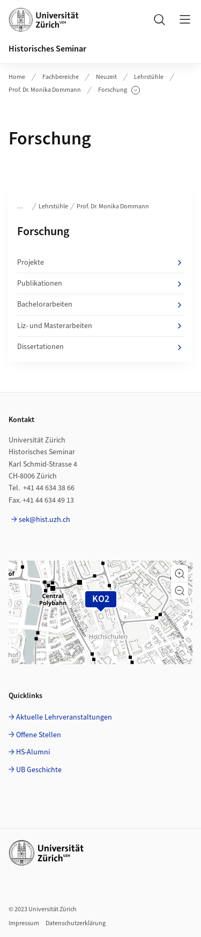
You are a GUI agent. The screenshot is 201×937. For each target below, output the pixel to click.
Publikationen (100, 283)
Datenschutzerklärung (76, 923)
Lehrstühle (148, 77)
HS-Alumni (33, 752)
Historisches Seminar (47, 49)
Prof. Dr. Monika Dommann (45, 90)
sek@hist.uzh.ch (44, 519)
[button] (179, 573)
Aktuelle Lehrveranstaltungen (64, 717)
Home (17, 77)
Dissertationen (100, 347)
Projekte (100, 262)
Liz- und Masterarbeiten (100, 326)
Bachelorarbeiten (100, 304)
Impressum (24, 923)
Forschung (119, 90)
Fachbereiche (60, 77)
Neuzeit (106, 77)
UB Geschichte (39, 770)
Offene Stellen (38, 735)
